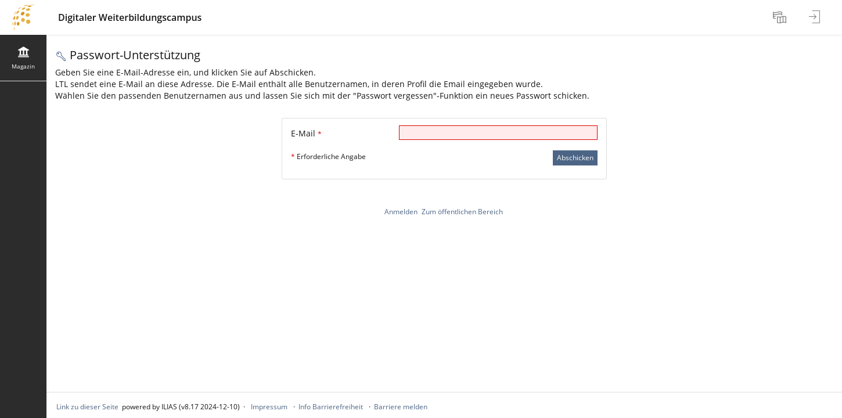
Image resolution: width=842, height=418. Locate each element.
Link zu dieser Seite (87, 407)
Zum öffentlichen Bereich (462, 212)
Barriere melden (400, 407)
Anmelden (401, 212)
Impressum (269, 407)
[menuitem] (781, 17)
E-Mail (306, 133)
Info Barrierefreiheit (330, 407)
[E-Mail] (498, 132)
